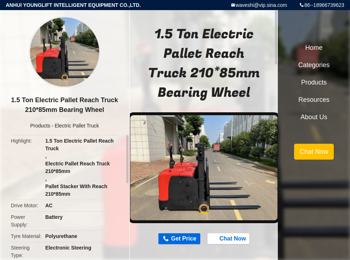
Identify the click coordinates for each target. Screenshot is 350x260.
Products (40, 126)
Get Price (183, 238)
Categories (313, 65)
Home (314, 47)
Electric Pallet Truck (76, 126)
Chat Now (229, 238)
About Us (314, 117)
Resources (313, 99)
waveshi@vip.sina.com (261, 5)
